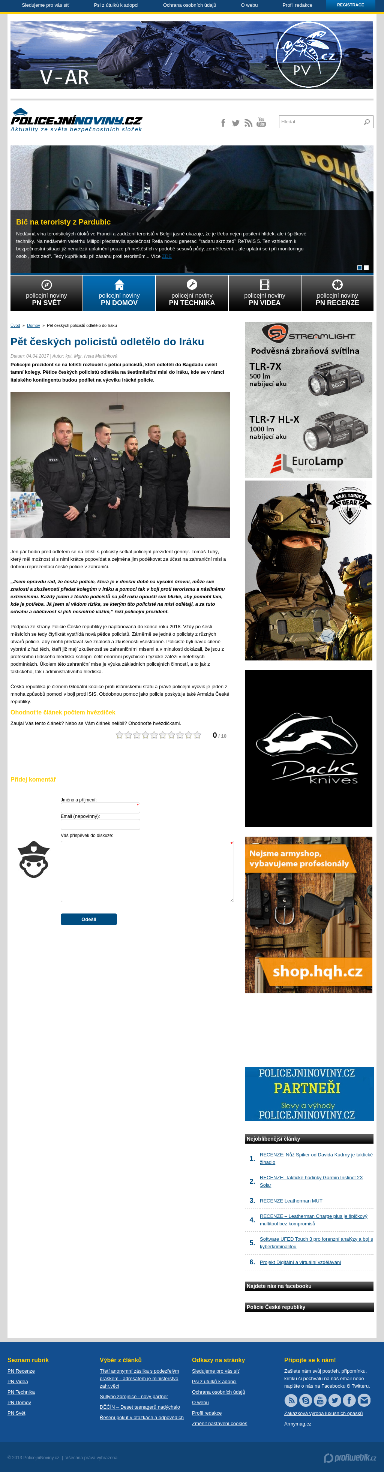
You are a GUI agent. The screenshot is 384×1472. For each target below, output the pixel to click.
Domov (33, 325)
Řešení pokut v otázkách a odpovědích (142, 1417)
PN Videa (18, 1381)
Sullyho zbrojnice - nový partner (134, 1396)
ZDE (167, 256)
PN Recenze (21, 1371)
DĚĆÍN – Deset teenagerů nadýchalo (140, 1407)
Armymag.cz (297, 1424)
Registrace (350, 5)
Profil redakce (297, 5)
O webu (249, 5)
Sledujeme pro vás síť (45, 5)
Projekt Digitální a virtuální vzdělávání (300, 1262)
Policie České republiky (276, 1307)
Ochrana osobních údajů (189, 5)
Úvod (15, 325)
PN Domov (19, 1402)
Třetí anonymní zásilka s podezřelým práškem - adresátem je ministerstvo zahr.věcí (139, 1378)
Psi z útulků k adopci (116, 5)
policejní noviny (46, 291)
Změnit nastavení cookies (219, 1423)
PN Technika (21, 1392)
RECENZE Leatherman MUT (291, 1201)
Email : (80, 816)
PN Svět (17, 1413)
